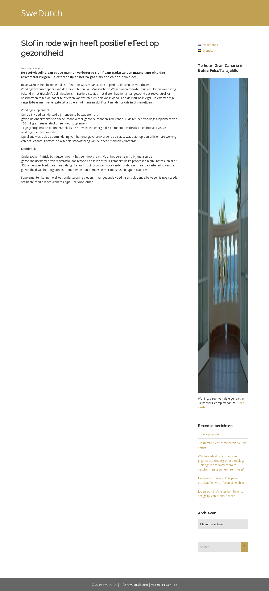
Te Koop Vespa (208, 434)
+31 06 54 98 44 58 (164, 585)
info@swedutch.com (134, 585)
